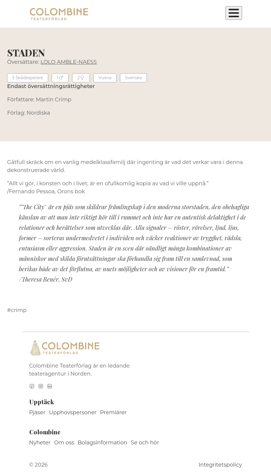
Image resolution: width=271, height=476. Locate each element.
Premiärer (113, 412)
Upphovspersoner (73, 412)
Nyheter (40, 442)
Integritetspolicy (220, 465)
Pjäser (37, 412)
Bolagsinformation (102, 442)
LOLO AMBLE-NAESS (68, 62)
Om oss (64, 442)
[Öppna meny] (233, 13)
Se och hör (145, 442)
